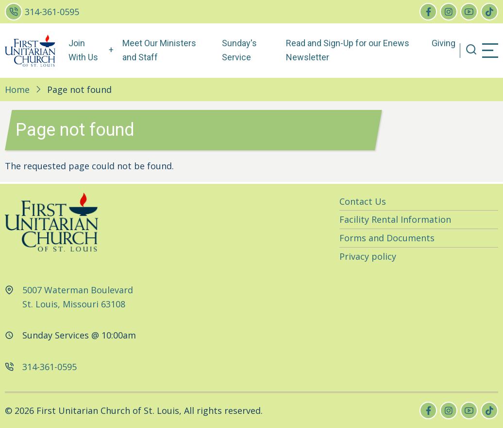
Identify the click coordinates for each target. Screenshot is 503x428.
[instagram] (448, 11)
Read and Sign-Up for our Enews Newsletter (347, 50)
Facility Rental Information (395, 219)
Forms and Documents (387, 238)
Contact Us (362, 201)
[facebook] (428, 11)
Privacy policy (367, 256)
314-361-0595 (52, 12)
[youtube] (469, 11)
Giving (443, 43)
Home (17, 89)
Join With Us (83, 50)
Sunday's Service (239, 50)
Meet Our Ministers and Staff (159, 50)
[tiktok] (489, 11)
